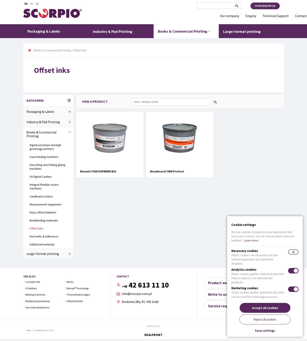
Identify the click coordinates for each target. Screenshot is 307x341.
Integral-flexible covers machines (44, 186)
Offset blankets (75, 301)
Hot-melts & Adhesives (44, 236)
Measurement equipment (45, 204)
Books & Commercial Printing (184, 31)
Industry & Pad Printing (114, 31)
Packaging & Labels (45, 31)
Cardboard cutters (41, 196)
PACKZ (70, 282)
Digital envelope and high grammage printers (45, 147)
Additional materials (42, 244)
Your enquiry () (265, 5)
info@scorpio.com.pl (137, 294)
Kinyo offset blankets (43, 212)
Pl (31, 3)
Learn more (251, 240)
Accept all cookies (265, 308)
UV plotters (31, 288)
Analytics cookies (243, 269)
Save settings (265, 331)
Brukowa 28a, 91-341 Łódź (140, 302)
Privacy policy (153, 326)
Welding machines (35, 294)
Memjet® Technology (78, 288)
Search (237, 6)
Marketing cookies (244, 288)
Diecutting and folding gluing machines (47, 166)
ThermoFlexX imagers (78, 294)
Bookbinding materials (44, 220)
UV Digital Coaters (41, 176)
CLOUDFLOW (32, 282)
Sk (37, 3)
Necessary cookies (244, 250)
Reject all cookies (265, 319)
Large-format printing (243, 31)
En (26, 3)
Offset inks (36, 228)
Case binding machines (44, 157)
